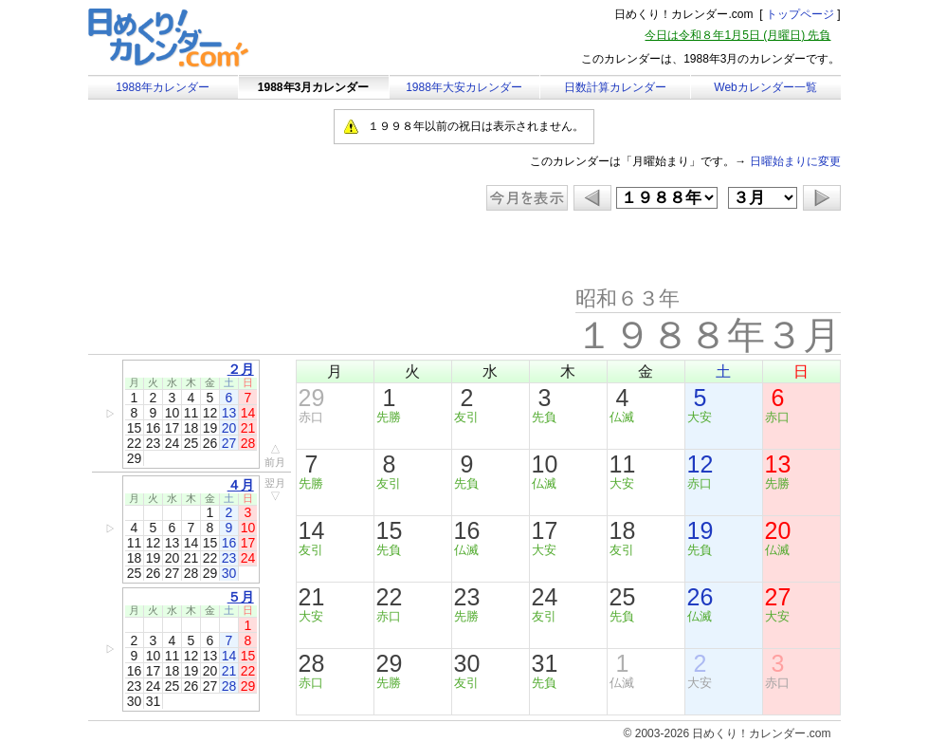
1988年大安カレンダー (464, 87)
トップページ (800, 14)
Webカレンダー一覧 (765, 87)
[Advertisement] (248, 248)
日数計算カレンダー (615, 87)
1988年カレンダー (162, 87)
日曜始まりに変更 (795, 161)
